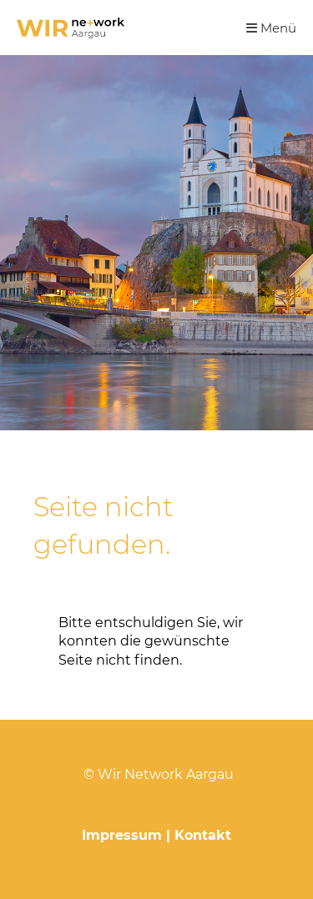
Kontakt (202, 835)
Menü (271, 28)
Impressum (122, 835)
